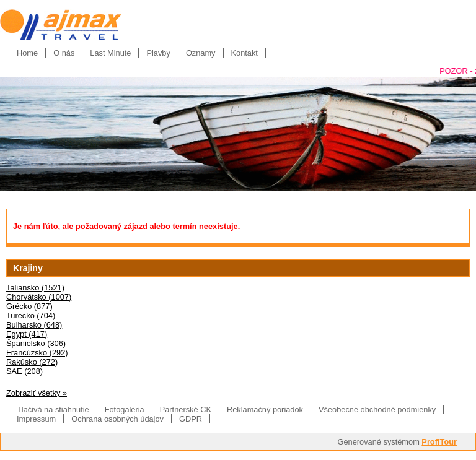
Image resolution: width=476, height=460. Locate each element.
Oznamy (201, 53)
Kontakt (244, 53)
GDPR (190, 418)
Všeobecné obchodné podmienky (377, 409)
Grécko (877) (29, 306)
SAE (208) (24, 371)
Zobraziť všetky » (36, 392)
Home (27, 53)
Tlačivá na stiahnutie (53, 409)
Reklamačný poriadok (265, 409)
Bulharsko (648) (34, 324)
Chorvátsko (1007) (38, 297)
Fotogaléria (124, 409)
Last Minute (110, 53)
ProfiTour (439, 441)
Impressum (36, 418)
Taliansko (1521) (35, 287)
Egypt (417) (26, 334)
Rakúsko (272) (32, 362)
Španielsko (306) (36, 343)
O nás (63, 53)
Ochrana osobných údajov (117, 418)
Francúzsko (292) (37, 352)
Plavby (158, 53)
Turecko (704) (30, 315)
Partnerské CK (185, 409)
